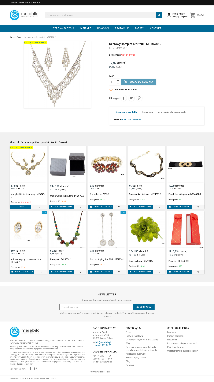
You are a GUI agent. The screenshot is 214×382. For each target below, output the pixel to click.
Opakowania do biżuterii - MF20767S (67, 196)
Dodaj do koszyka (138, 82)
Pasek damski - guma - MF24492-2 (185, 194)
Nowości (103, 28)
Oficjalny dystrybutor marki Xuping (142, 339)
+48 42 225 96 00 (103, 345)
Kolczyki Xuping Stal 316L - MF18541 (107, 259)
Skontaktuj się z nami (136, 357)
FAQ (128, 343)
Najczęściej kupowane (136, 354)
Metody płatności (175, 336)
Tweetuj (131, 98)
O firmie (85, 28)
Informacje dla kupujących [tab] (172, 112)
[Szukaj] (103, 15)
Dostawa (171, 332)
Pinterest (139, 98)
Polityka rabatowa (134, 336)
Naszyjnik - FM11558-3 (60, 259)
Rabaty (139, 28)
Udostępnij (124, 98)
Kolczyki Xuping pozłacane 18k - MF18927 (26, 260)
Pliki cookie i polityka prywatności (182, 343)
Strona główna (63, 28)
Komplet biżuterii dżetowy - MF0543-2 (28, 195)
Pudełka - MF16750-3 (179, 261)
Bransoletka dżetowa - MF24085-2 (145, 194)
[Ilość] (112, 82)
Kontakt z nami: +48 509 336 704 (25, 2)
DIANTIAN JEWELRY (131, 119)
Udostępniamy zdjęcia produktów (182, 351)
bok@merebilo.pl (103, 342)
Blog (128, 361)
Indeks (112, 48)
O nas (128, 332)
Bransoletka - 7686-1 (99, 194)
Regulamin (172, 339)
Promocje (122, 28)
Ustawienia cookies (100, 372)
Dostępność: (115, 55)
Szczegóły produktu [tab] (126, 112)
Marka (117, 119)
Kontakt (155, 28)
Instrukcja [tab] (147, 112)
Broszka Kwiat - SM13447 (141, 261)
